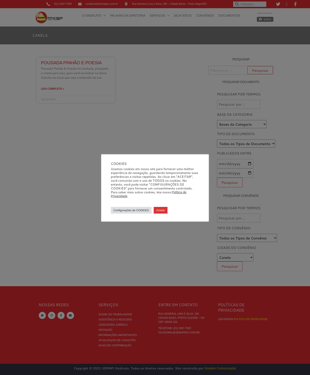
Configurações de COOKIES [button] (131, 210)
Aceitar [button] (160, 210)
